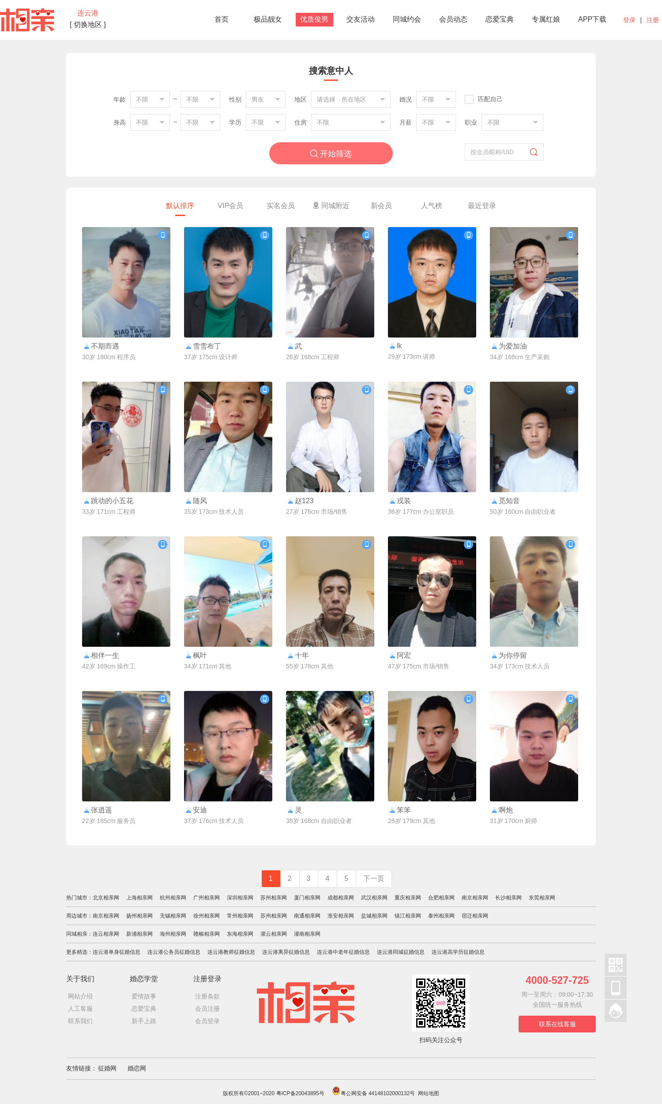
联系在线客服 (557, 1024)
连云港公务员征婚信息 (173, 952)
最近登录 (482, 205)
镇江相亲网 (408, 916)
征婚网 (107, 1068)
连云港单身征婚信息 (116, 952)
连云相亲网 (106, 934)
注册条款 (207, 996)
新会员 (381, 205)
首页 (221, 19)
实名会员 (281, 205)
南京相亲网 (475, 898)
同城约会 (407, 19)
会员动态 (453, 19)
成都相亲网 (340, 898)
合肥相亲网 (441, 898)
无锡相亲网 (173, 916)
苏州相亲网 (273, 898)
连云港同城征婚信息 (401, 952)
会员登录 (207, 1020)
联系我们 (80, 1020)
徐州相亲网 (206, 916)
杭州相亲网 (173, 898)
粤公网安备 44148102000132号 (373, 1093)
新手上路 (144, 1020)
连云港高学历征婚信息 (458, 952)
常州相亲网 (240, 916)
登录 (629, 19)
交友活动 (360, 19)
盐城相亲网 (374, 916)
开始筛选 (331, 153)
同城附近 (331, 205)
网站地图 (428, 1093)
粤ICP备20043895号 (300, 1093)
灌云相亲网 (273, 934)
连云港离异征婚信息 (286, 952)
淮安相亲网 (340, 916)
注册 (653, 19)
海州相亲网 (173, 934)
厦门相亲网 (307, 898)
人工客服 (80, 1008)
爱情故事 (144, 996)
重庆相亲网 (408, 898)
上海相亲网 (139, 898)
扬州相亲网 (139, 916)
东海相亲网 (240, 934)
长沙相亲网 (508, 898)
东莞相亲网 (542, 898)
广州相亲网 (206, 898)
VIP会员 (230, 205)
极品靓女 (268, 19)
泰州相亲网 (441, 916)
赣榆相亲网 (206, 934)
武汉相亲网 (374, 898)
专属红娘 (546, 19)
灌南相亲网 (307, 934)
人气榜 (431, 205)
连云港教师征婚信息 (231, 952)
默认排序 (180, 205)
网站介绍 (80, 996)
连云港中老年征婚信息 (343, 952)
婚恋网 (137, 1068)
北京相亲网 (106, 898)
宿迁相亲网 (475, 916)
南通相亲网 (307, 916)
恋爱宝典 (499, 19)
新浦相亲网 (139, 934)
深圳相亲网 (240, 898)
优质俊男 (314, 19)
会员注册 (207, 1008)
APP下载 (592, 19)
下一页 (373, 878)
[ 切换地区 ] (88, 24)
